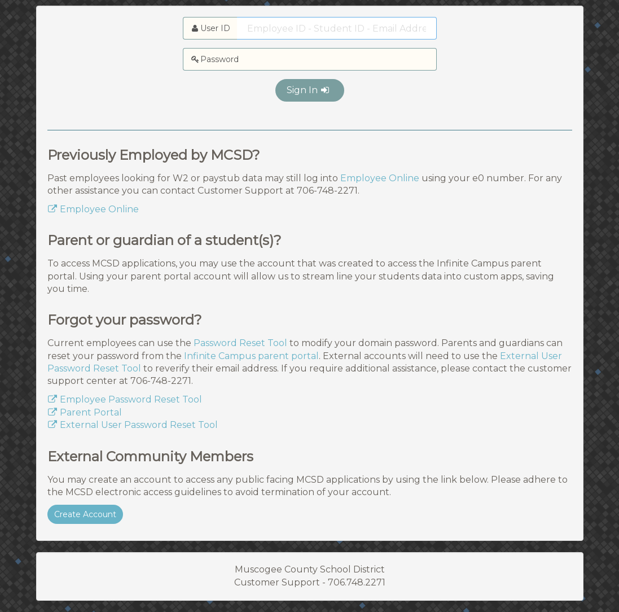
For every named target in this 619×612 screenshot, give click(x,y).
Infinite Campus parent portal (251, 356)
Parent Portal (84, 412)
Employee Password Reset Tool (124, 399)
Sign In (308, 90)
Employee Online (379, 178)
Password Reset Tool (240, 343)
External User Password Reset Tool (132, 424)
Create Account (85, 514)
